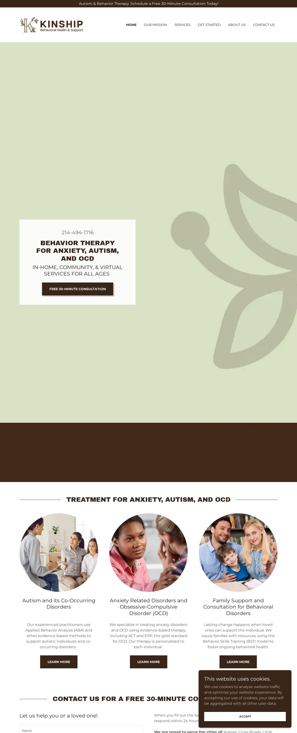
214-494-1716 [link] (78, 232)
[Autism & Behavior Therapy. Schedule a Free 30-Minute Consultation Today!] (148, 3)
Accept (245, 716)
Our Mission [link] (155, 25)
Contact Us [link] (264, 25)
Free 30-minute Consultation (77, 289)
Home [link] (131, 25)
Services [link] (182, 25)
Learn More (59, 662)
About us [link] (237, 25)
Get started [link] (209, 25)
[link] (51, 24)
